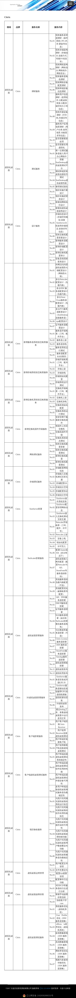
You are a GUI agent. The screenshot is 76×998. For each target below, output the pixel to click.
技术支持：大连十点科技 (60, 988)
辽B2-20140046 (45, 988)
